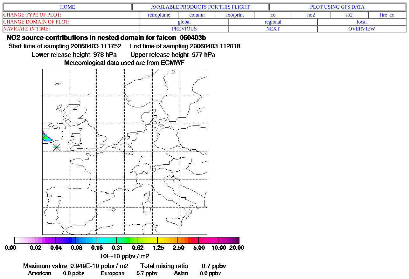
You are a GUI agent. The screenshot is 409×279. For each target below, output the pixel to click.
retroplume (159, 14)
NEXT (273, 28)
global (184, 21)
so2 (349, 14)
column (197, 14)
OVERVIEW (361, 28)
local (362, 21)
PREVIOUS (184, 28)
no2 (311, 14)
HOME (67, 7)
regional (273, 21)
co (273, 14)
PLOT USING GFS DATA (337, 7)
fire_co (387, 14)
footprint (235, 14)
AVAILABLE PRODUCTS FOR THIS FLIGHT (200, 7)
